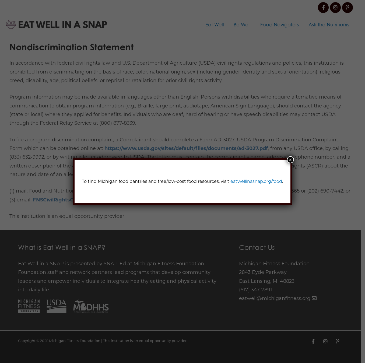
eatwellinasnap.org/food (256, 181)
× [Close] (290, 159)
